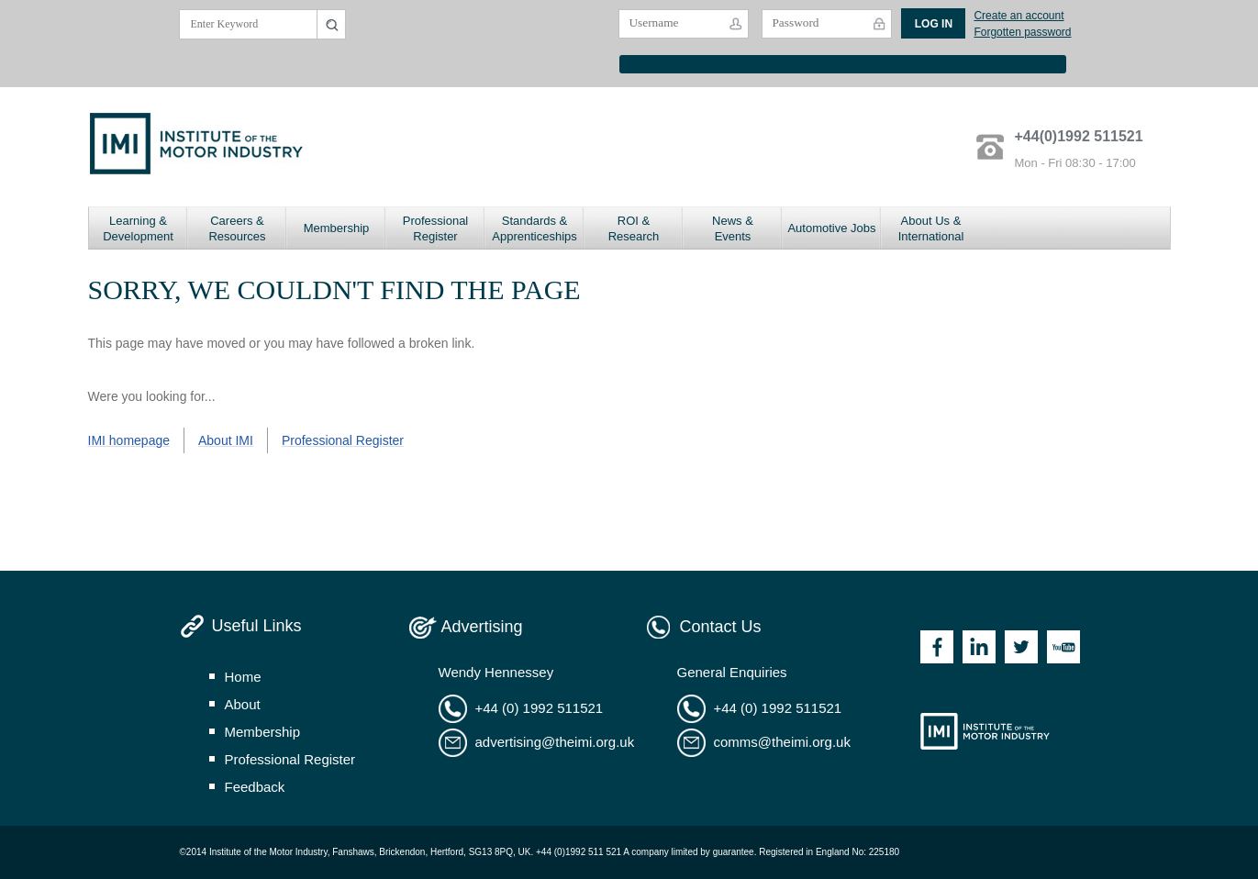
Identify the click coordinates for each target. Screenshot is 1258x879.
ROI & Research (634, 228)
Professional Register (436, 228)
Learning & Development (138, 228)
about (243, 704)
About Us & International (931, 228)
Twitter (1021, 646)
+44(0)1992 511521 (1079, 136)
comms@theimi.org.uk (782, 742)
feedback (255, 787)
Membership (337, 228)
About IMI (225, 440)
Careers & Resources (236, 228)
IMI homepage (129, 440)
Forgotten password (1022, 32)
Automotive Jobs (831, 228)
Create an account (1018, 15)
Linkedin (979, 646)
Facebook (936, 646)
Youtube (1063, 646)
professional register (290, 759)
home (243, 676)
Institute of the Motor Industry (985, 731)
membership (263, 732)
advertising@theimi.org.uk (555, 742)
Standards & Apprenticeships (534, 228)
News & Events (732, 228)
